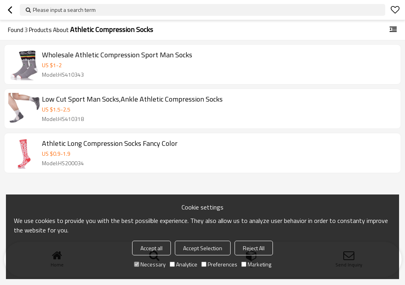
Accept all (151, 248)
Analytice (183, 264)
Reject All (254, 248)
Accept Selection (202, 248)
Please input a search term (64, 10)
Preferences (219, 264)
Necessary (150, 264)
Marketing (256, 264)
